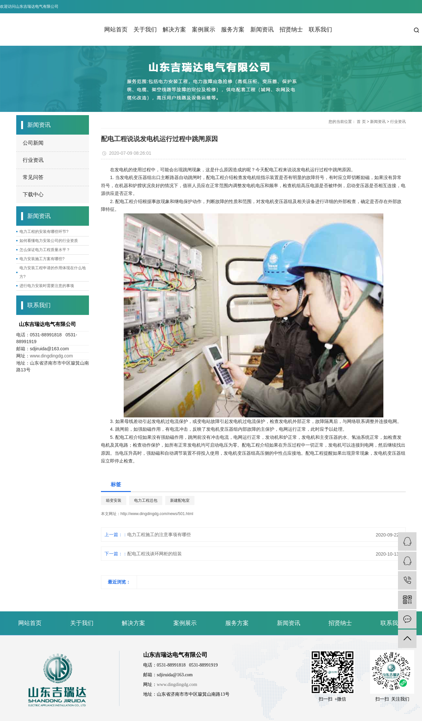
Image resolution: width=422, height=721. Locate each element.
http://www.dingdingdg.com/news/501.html (156, 513)
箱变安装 (113, 500)
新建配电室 (180, 500)
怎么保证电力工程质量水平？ (44, 249)
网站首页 (116, 29)
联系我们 (320, 29)
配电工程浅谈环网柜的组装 (154, 553)
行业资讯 (33, 160)
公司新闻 (33, 143)
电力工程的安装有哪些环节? (43, 231)
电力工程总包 (145, 500)
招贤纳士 (291, 29)
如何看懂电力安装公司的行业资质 (48, 240)
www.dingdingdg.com (51, 355)
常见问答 (33, 177)
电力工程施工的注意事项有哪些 (159, 534)
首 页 (361, 121)
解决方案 (174, 29)
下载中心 (33, 194)
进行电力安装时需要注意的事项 (46, 285)
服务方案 (232, 29)
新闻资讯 (262, 29)
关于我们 (145, 29)
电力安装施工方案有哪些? (42, 259)
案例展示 (203, 29)
